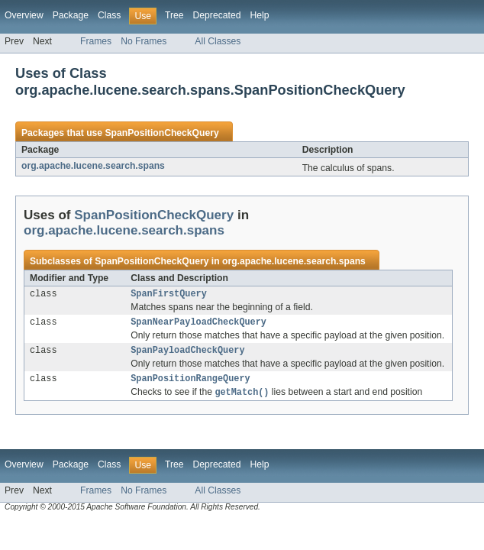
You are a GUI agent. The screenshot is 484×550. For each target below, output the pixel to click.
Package (71, 15)
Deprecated (217, 15)
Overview (24, 15)
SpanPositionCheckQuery (161, 133)
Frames (95, 41)
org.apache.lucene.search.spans (93, 165)
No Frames (143, 41)
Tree (174, 15)
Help (259, 15)
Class (109, 15)
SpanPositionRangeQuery (190, 384)
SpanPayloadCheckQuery (187, 354)
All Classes (217, 41)
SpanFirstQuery (169, 295)
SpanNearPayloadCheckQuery (198, 325)
